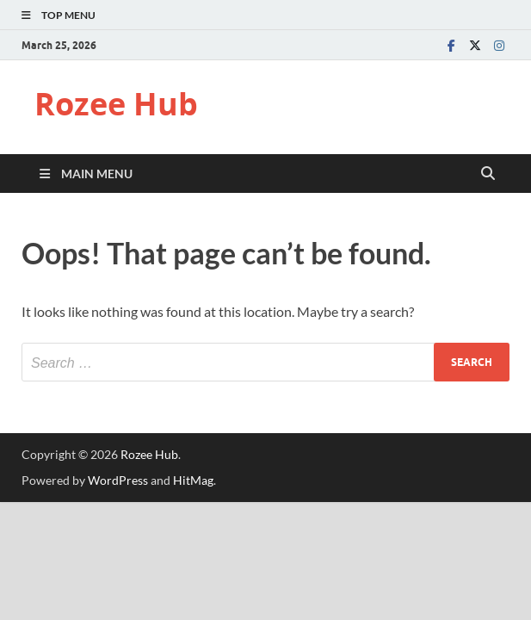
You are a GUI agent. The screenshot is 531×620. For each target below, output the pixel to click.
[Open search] (488, 174)
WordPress (118, 480)
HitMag (193, 480)
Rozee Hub (116, 104)
